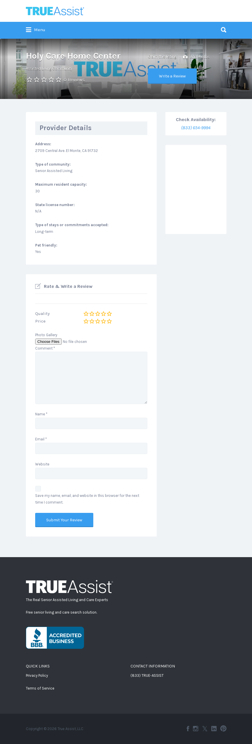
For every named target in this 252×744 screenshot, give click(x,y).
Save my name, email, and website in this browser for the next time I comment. (87, 498)
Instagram (195, 728)
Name (41, 414)
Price (40, 321)
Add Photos (196, 57)
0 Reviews (74, 79)
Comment (45, 348)
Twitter (205, 728)
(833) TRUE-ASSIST (147, 675)
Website (42, 464)
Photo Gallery (46, 335)
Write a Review (172, 76)
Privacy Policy (37, 675)
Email (41, 439)
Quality (42, 313)
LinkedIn (214, 728)
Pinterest (223, 728)
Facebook (188, 728)
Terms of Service (40, 688)
